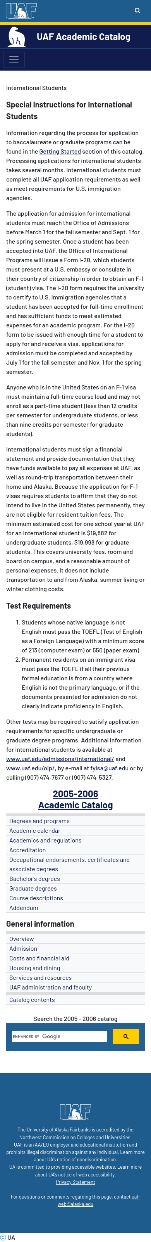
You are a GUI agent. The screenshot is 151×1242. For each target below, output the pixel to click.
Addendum (23, 907)
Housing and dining (34, 967)
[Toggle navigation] (14, 59)
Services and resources (40, 977)
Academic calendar (34, 830)
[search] (59, 1036)
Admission (23, 948)
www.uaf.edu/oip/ (30, 767)
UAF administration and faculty (50, 987)
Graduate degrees (33, 888)
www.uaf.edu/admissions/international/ (60, 758)
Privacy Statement (75, 1182)
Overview (21, 938)
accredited (108, 1129)
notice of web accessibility (86, 1174)
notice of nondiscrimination (86, 1159)
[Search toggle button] (137, 10)
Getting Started (60, 151)
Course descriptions (36, 897)
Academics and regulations (45, 840)
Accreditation (27, 849)
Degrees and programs (39, 820)
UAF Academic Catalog (83, 36)
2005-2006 (75, 793)
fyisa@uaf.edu (109, 767)
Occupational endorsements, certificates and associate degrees (69, 864)
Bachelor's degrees (34, 878)
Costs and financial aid (39, 958)
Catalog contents (32, 999)
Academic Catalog (75, 804)
